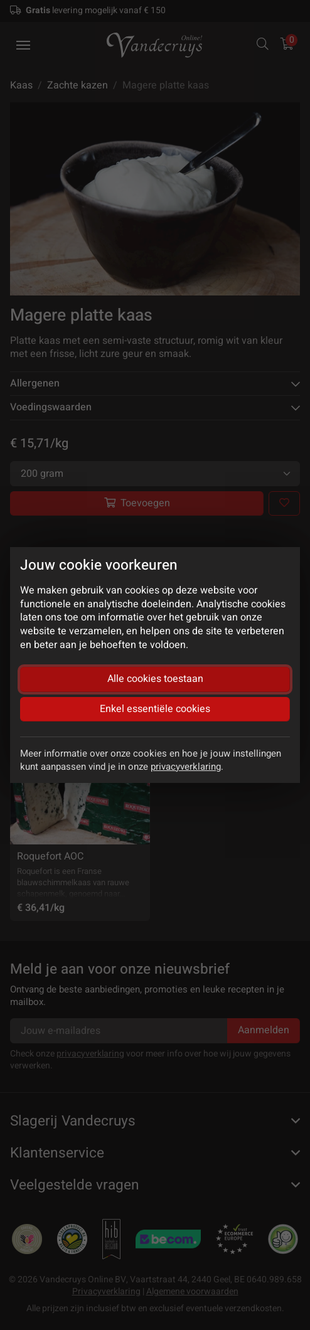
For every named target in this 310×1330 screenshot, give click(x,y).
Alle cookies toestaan (155, 678)
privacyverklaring (186, 767)
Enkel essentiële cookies (155, 708)
